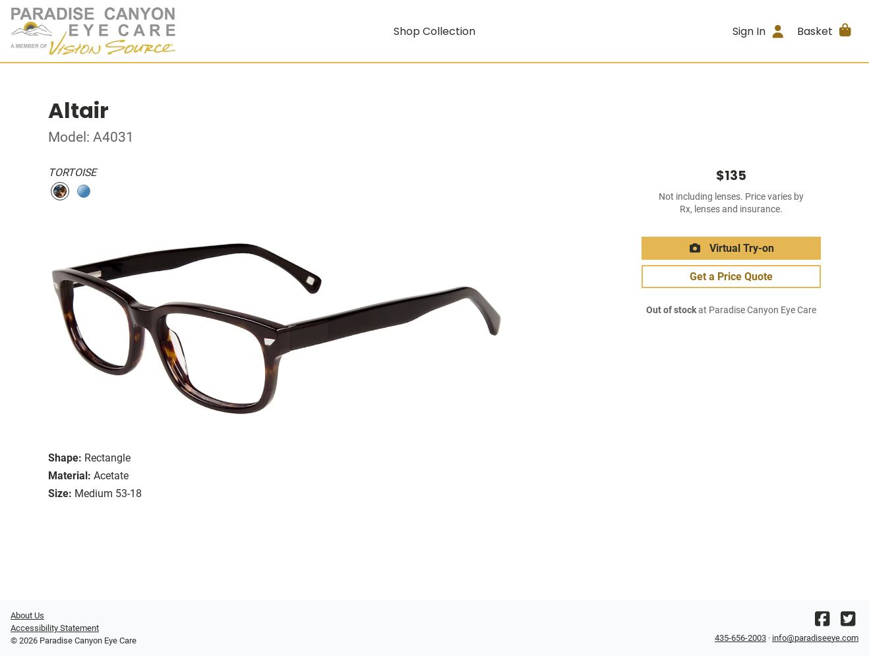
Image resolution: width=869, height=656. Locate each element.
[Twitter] (847, 622)
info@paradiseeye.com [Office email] (815, 638)
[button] (825, 31)
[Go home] (117, 31)
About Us (27, 615)
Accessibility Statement (55, 628)
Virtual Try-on (731, 248)
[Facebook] (822, 622)
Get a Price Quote (731, 276)
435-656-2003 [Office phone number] (740, 638)
